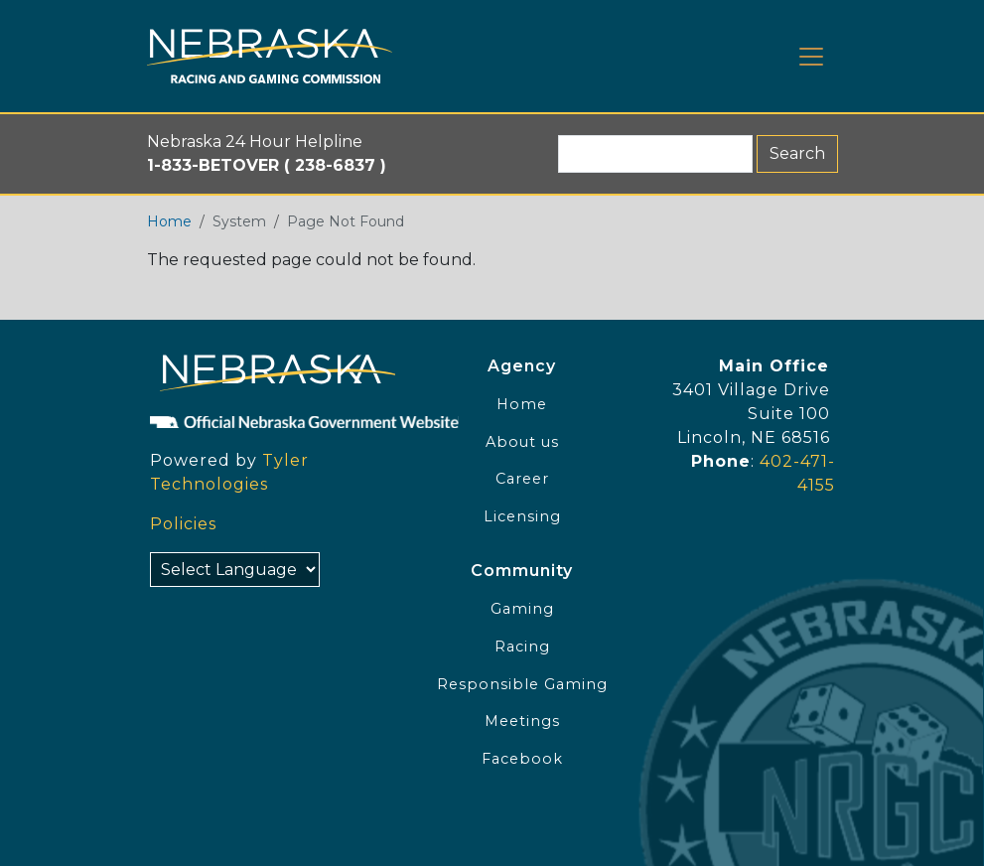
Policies (183, 523)
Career (522, 479)
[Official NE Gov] (269, 421)
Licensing (522, 516)
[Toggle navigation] (811, 56)
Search (797, 153)
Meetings (522, 721)
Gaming (522, 609)
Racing (522, 646)
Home (169, 221)
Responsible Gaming (522, 684)
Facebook (522, 759)
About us (522, 442)
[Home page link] (269, 56)
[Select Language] (235, 569)
